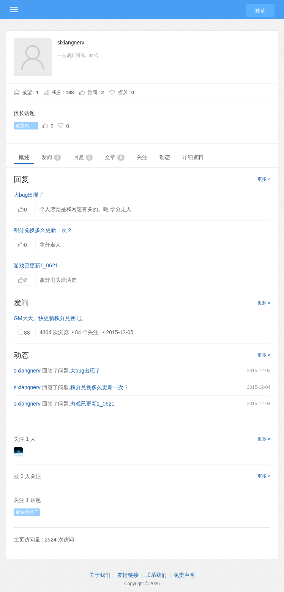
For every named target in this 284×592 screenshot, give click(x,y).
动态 (164, 157)
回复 (83, 157)
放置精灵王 (27, 125)
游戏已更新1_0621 (36, 265)
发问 (51, 157)
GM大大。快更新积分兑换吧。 (50, 318)
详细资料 (193, 157)
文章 (115, 157)
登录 (260, 10)
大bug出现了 (29, 195)
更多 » (263, 179)
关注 (142, 157)
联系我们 (156, 575)
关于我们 (99, 575)
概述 (24, 157)
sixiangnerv (27, 371)
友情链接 (128, 575)
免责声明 (184, 575)
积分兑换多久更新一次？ (43, 230)
